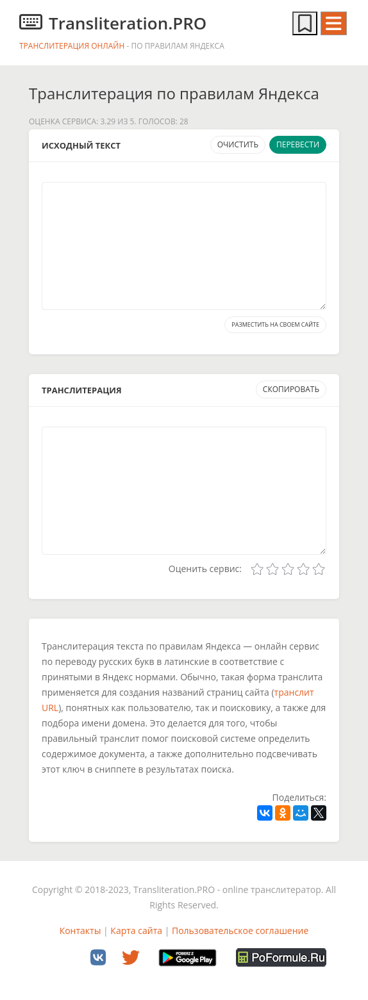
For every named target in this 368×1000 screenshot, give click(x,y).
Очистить (237, 144)
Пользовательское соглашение (240, 930)
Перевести (297, 144)
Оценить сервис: (205, 568)
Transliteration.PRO (112, 23)
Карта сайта (136, 930)
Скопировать (291, 389)
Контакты (80, 930)
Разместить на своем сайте (275, 324)
